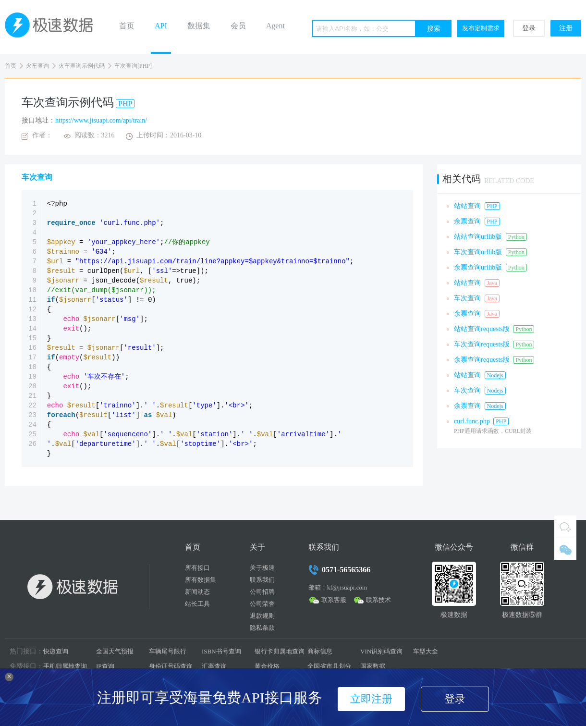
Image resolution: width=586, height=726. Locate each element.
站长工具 (197, 603)
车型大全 (425, 651)
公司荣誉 (262, 603)
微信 (565, 549)
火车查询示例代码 (82, 65)
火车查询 (37, 65)
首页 (126, 26)
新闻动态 (197, 591)
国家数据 (372, 666)
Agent (275, 26)
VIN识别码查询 (381, 651)
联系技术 (378, 599)
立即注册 (371, 699)
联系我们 (262, 579)
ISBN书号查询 (221, 651)
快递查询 (55, 651)
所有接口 (197, 567)
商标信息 (319, 651)
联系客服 (333, 599)
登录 (529, 28)
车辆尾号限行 (167, 651)
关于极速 (262, 567)
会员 (238, 26)
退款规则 (262, 615)
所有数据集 (200, 579)
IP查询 (105, 666)
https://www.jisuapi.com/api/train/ (101, 120)
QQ (565, 527)
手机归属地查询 (65, 666)
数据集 (198, 26)
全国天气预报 (115, 651)
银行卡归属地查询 (280, 651)
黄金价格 (267, 666)
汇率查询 (214, 666)
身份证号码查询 (171, 666)
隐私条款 (262, 627)
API (161, 26)
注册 (566, 28)
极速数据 (53, 26)
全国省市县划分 (329, 666)
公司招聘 (262, 591)
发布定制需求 (481, 28)
